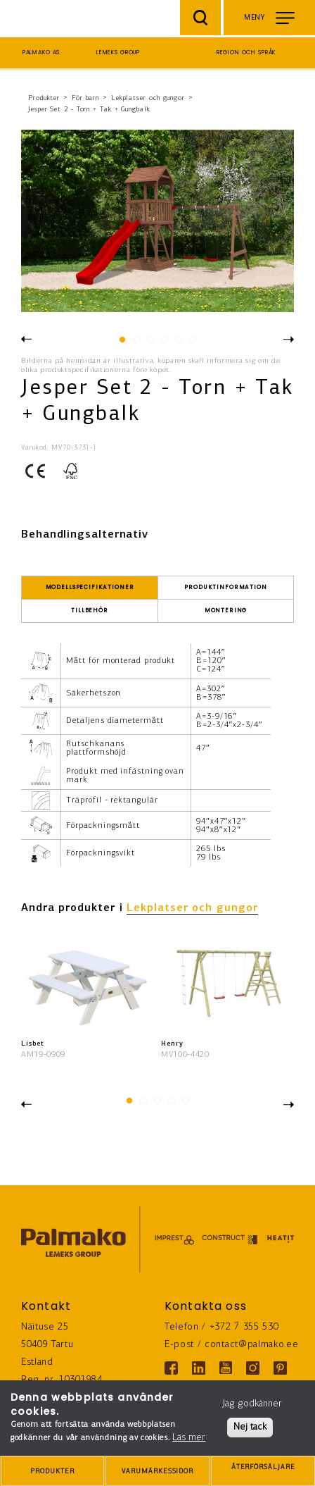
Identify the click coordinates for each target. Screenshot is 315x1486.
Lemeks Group (118, 52)
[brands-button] (157, 1471)
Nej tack (249, 1427)
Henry (172, 1044)
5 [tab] (177, 343)
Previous (26, 338)
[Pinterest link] (280, 1368)
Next (288, 340)
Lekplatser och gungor (148, 98)
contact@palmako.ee (251, 1344)
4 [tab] (163, 343)
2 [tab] (135, 343)
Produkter (44, 98)
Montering (226, 610)
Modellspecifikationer (90, 587)
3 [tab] (149, 343)
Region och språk (246, 52)
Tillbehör (89, 610)
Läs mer (188, 1437)
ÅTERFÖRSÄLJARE (263, 1472)
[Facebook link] (171, 1368)
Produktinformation (225, 587)
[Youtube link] (226, 1368)
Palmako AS (41, 52)
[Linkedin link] (198, 1368)
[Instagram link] (252, 1368)
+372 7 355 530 (244, 1327)
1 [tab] (121, 343)
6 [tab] (191, 343)
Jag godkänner (252, 1404)
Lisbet (32, 1044)
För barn (85, 98)
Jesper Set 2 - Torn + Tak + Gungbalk (89, 109)
